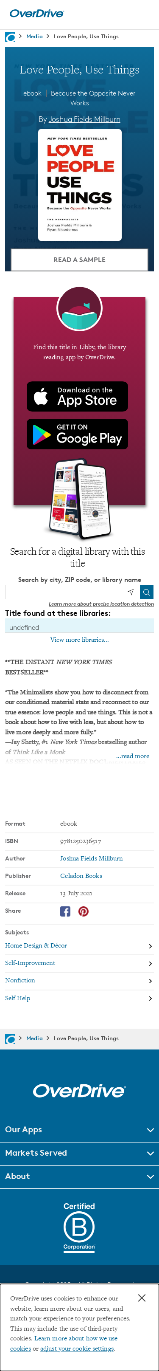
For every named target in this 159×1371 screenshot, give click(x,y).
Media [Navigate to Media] (34, 36)
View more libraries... (79, 640)
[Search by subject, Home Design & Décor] (79, 946)
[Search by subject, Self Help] (79, 998)
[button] (79, 1130)
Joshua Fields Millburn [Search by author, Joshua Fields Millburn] (84, 119)
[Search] (146, 592)
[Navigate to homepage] (10, 37)
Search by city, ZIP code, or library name (79, 579)
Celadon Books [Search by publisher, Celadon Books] (81, 876)
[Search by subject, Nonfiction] (79, 981)
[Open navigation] (143, 13)
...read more (132, 756)
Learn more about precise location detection (101, 604)
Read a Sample (79, 259)
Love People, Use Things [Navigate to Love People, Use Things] (86, 36)
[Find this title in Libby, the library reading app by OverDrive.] (79, 401)
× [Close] (141, 1298)
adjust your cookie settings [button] (77, 1349)
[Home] (37, 15)
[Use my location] (130, 592)
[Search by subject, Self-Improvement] (79, 964)
